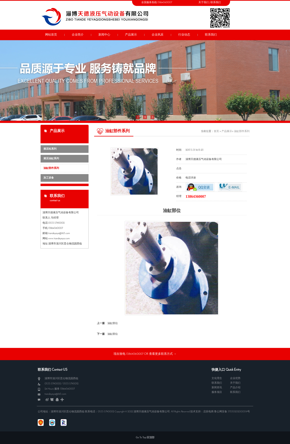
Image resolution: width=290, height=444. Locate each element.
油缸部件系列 (51, 168)
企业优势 (235, 378)
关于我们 (203, 2)
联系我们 (215, 2)
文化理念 (217, 378)
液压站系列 (49, 149)
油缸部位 (112, 323)
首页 (216, 131)
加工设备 (48, 177)
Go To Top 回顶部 (145, 437)
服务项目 (217, 392)
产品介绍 (235, 387)
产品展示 (227, 131)
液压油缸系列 (51, 158)
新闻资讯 (217, 387)
